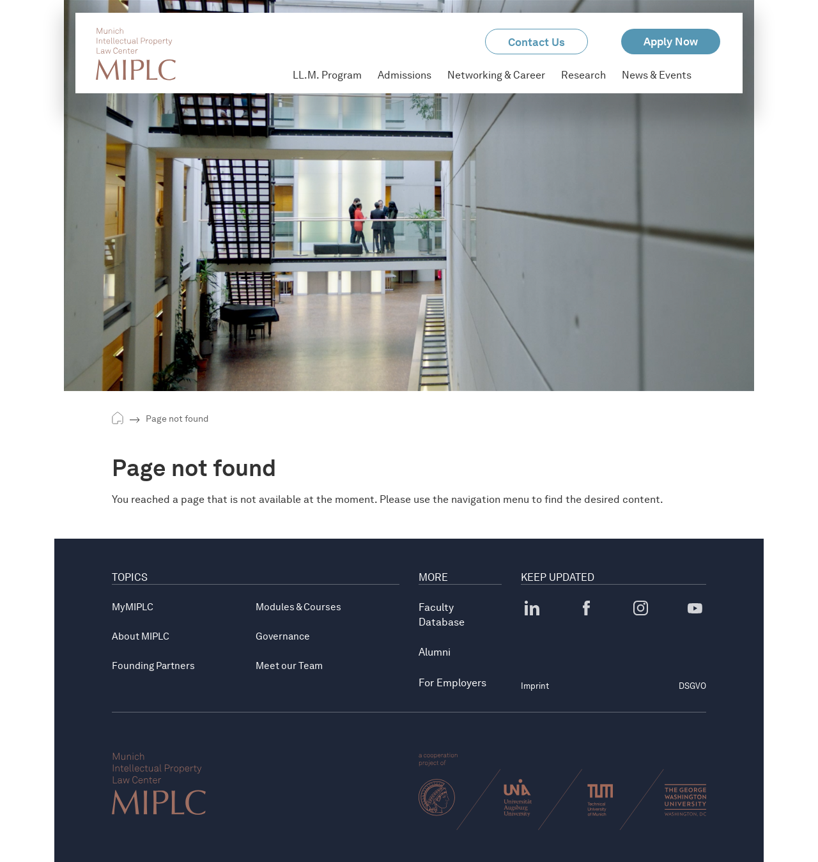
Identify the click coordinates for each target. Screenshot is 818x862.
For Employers (452, 683)
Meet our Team (289, 666)
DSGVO (692, 686)
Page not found (177, 418)
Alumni (435, 652)
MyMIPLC (132, 607)
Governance (283, 636)
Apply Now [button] (671, 41)
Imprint (535, 686)
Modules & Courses (298, 607)
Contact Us (536, 42)
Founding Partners (153, 666)
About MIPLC (140, 636)
